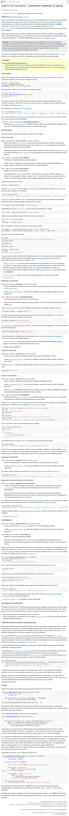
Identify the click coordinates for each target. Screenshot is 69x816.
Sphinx (62, 814)
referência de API (15, 67)
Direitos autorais (46, 801)
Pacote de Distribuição (55, 20)
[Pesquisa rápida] (38, 1)
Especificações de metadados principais (44, 38)
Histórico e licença (48, 806)
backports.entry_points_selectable (48, 269)
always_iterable (51, 451)
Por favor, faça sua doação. (60, 809)
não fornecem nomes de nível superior (29, 511)
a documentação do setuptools (43, 258)
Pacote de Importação (50, 502)
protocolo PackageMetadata (31, 299)
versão (12, 356)
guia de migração (57, 67)
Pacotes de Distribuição (10, 609)
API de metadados (31, 26)
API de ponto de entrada (17, 26)
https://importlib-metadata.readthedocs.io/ (14, 63)
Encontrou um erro (61, 812)
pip (23, 36)
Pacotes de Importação (43, 22)
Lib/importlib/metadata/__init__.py (19, 17)
